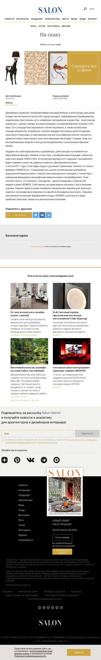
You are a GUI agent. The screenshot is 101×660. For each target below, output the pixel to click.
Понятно (79, 652)
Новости (9, 19)
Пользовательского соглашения (82, 440)
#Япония (35, 400)
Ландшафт (37, 19)
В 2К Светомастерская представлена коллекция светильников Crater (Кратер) (70, 315)
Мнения (66, 26)
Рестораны (53, 26)
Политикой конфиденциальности (20, 442)
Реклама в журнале (54, 591)
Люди (82, 19)
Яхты (33, 26)
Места (65, 19)
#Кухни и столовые (28, 335)
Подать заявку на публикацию (21, 595)
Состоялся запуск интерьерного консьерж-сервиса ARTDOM (71, 369)
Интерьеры (22, 19)
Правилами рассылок (48, 442)
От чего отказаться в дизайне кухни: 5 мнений (27, 314)
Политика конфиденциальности (44, 598)
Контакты (76, 591)
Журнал (92, 19)
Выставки (23, 515)
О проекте (7, 591)
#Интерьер (15, 335)
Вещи (74, 19)
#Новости (57, 335)
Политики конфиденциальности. (30, 656)
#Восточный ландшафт (20, 400)
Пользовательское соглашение (61, 595)
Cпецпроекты (25, 540)
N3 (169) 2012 (11, 105)
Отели (41, 26)
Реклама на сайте (28, 591)
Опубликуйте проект (62, 551)
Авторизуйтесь (36, 246)
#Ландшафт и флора (19, 397)
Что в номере (62, 537)
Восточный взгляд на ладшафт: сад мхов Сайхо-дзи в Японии (28, 369)
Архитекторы (52, 19)
